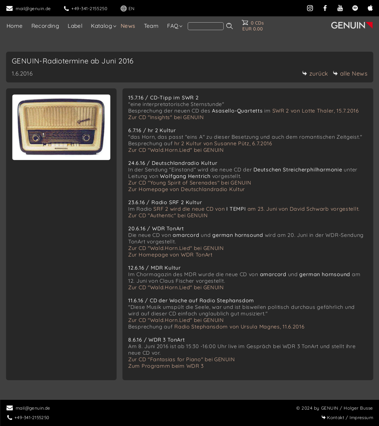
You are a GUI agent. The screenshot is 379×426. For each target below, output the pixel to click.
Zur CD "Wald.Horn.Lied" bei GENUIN (176, 150)
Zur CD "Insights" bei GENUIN (166, 117)
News (128, 25)
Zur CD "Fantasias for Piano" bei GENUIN (181, 359)
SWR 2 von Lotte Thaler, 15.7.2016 (315, 110)
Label (75, 25)
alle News (350, 73)
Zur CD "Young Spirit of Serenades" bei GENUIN (189, 182)
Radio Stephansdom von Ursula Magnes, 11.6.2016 (239, 326)
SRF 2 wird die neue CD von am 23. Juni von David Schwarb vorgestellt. (256, 208)
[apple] (370, 7)
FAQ (172, 25)
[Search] (206, 26)
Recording (45, 25)
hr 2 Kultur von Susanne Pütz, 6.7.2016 (223, 143)
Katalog (101, 25)
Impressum (347, 417)
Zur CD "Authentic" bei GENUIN (168, 215)
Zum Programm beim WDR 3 (166, 366)
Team (151, 25)
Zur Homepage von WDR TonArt (170, 254)
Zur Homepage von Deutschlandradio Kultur (186, 189)
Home (15, 25)
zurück (315, 73)
